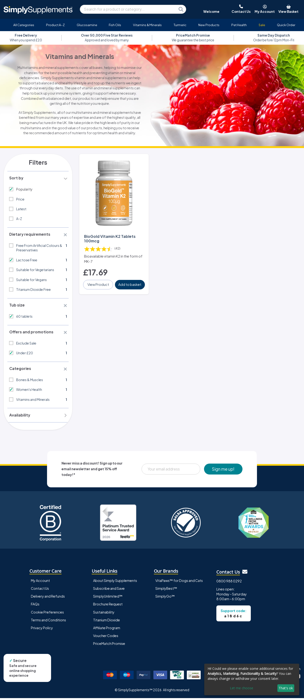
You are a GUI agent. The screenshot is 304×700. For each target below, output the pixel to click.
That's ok (286, 688)
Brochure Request (108, 606)
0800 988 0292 (229, 583)
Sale (262, 25)
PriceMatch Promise (109, 645)
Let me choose (241, 688)
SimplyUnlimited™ (108, 598)
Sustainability (103, 614)
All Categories (23, 25)
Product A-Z (55, 25)
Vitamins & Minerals (147, 25)
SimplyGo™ (165, 598)
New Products (208, 25)
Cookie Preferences (47, 614)
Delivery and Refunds (48, 598)
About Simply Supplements (115, 582)
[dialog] (251, 679)
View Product (98, 284)
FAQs (35, 606)
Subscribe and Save (109, 590)
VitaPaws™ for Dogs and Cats (179, 582)
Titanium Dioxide (106, 622)
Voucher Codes (105, 637)
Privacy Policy (42, 630)
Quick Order (286, 25)
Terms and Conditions (48, 622)
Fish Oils (115, 25)
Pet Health (239, 25)
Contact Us (40, 590)
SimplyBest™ (166, 590)
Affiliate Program (106, 630)
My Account (40, 582)
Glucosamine (87, 25)
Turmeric (180, 25)
